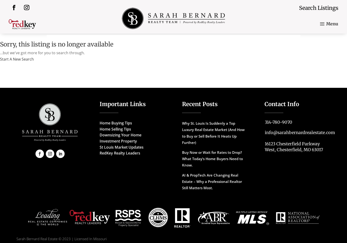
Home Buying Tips (116, 123)
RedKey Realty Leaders (120, 153)
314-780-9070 (278, 122)
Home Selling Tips (115, 129)
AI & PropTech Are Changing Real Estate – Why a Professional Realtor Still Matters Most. (212, 181)
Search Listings (318, 8)
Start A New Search (17, 59)
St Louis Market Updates (122, 147)
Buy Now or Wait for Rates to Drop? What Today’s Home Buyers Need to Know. (212, 158)
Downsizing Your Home (120, 135)
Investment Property (118, 141)
